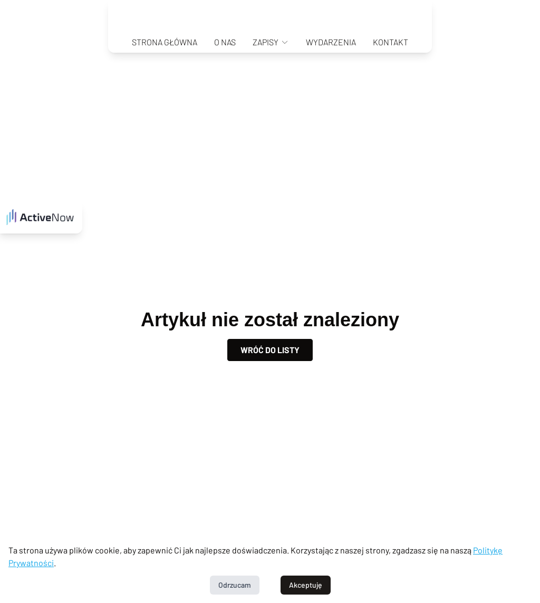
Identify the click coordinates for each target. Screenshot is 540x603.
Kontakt (390, 42)
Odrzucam (234, 584)
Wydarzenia (331, 42)
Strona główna (164, 42)
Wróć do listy (270, 350)
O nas (225, 42)
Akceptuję (305, 584)
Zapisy (271, 42)
